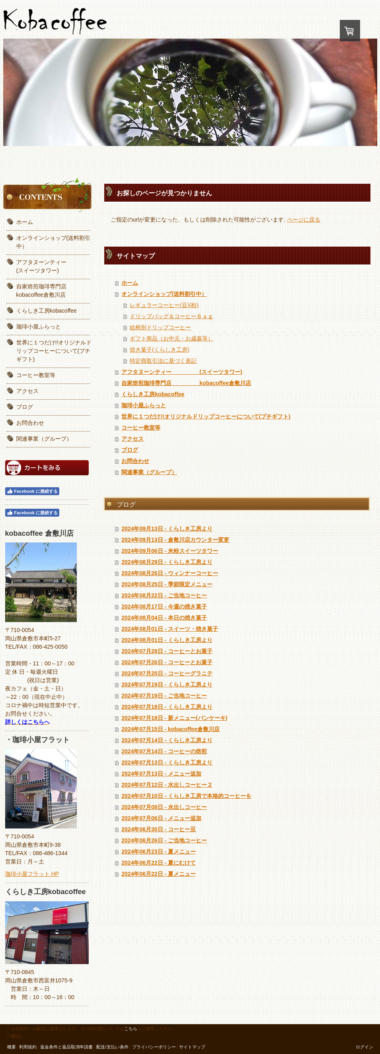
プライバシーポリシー (154, 1046)
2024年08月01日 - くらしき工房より (166, 640)
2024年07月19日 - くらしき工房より (166, 684)
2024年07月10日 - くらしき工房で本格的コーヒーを (186, 796)
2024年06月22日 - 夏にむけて (158, 863)
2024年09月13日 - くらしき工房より (166, 528)
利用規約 (28, 1046)
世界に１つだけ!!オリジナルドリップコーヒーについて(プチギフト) (205, 416)
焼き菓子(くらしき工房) (159, 349)
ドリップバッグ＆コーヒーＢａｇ (171, 316)
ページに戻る (303, 219)
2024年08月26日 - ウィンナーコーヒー (169, 573)
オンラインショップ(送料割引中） (164, 294)
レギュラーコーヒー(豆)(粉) (164, 305)
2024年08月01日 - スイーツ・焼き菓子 (169, 629)
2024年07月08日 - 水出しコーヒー (164, 807)
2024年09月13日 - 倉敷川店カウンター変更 (175, 540)
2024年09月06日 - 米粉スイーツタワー (169, 551)
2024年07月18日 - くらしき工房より (166, 707)
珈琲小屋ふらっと (143, 405)
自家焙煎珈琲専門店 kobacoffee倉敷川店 (186, 383)
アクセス (132, 439)
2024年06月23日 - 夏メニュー (158, 851)
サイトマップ (192, 1046)
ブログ (129, 450)
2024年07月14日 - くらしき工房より (166, 740)
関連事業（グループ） (149, 472)
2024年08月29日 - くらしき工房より (166, 562)
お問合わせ (135, 461)
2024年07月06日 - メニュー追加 (161, 818)
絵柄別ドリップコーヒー (160, 327)
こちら (130, 1028)
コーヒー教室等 (140, 427)
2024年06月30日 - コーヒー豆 (158, 829)
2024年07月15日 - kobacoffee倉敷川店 (170, 729)
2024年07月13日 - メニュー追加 (161, 773)
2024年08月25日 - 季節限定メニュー (166, 584)
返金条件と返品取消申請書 (66, 1046)
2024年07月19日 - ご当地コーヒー (164, 695)
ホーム (129, 283)
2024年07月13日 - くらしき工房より (166, 762)
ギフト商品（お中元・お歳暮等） (171, 338)
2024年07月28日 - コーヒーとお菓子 (166, 651)
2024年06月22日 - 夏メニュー (158, 874)
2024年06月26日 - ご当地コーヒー (164, 840)
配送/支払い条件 (112, 1046)
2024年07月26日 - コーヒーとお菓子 (166, 662)
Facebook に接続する (32, 491)
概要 (11, 1046)
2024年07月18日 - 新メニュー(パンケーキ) (174, 718)
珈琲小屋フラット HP (32, 874)
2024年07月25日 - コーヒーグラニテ (166, 673)
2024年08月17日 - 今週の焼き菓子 (164, 606)
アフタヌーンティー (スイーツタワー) (181, 372)
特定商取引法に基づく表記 (163, 361)
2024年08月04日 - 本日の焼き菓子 (164, 618)
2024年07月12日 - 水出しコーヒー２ (166, 785)
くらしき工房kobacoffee (152, 394)
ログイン (364, 1046)
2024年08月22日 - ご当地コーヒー (164, 595)
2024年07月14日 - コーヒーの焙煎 (164, 751)
